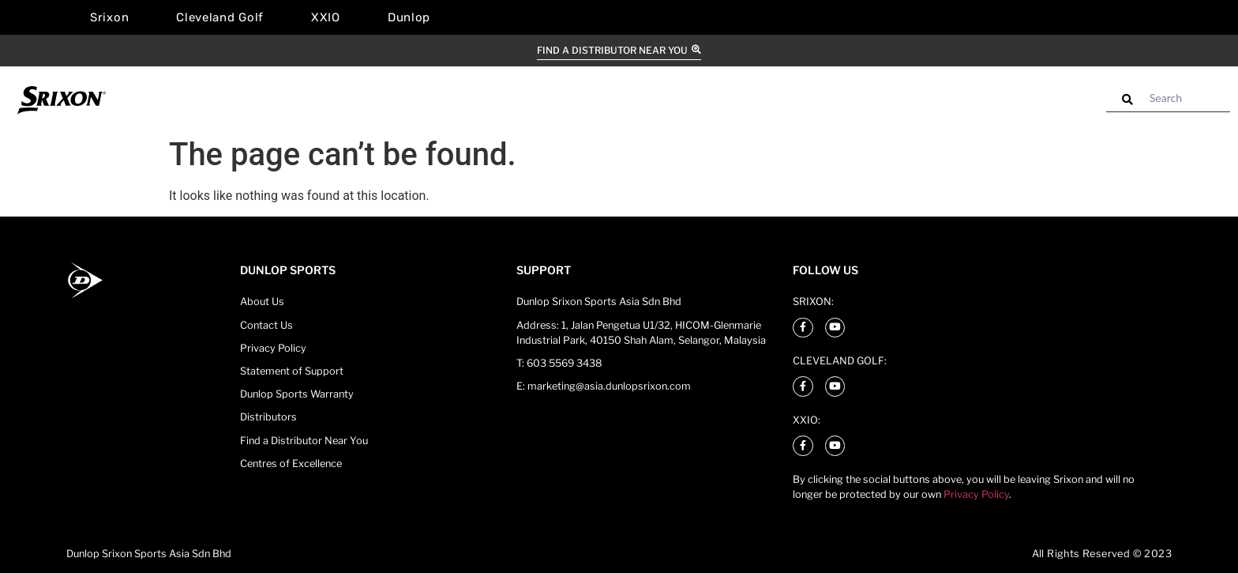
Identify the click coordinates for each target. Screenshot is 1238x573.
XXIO (325, 17)
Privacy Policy (976, 494)
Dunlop (409, 17)
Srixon (109, 17)
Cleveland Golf (220, 17)
